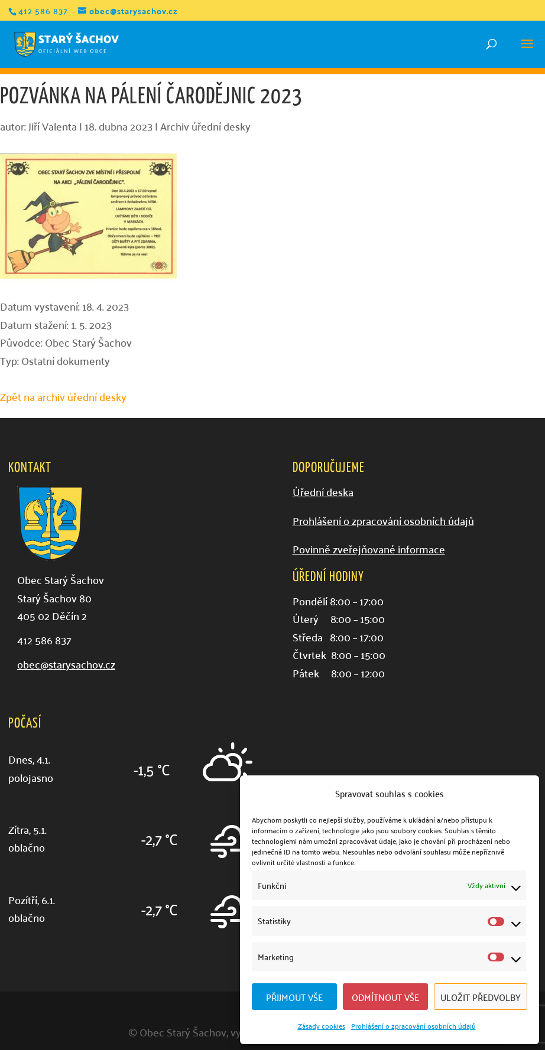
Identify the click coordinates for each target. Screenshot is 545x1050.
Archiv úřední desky (205, 126)
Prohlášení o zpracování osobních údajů (413, 1025)
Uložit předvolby (480, 997)
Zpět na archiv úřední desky (63, 396)
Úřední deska (323, 491)
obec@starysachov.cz (66, 664)
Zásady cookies (321, 1025)
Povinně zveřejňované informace (369, 549)
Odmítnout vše (385, 997)
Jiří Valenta (52, 126)
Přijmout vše (294, 997)
